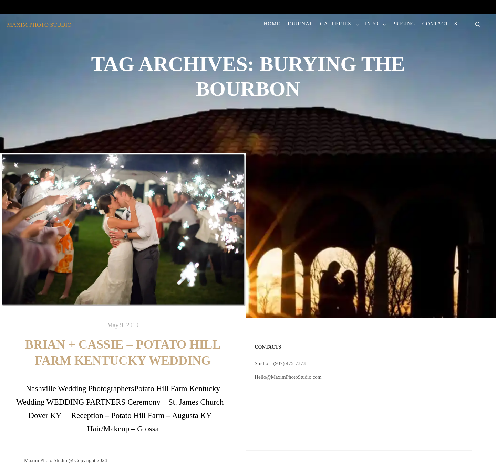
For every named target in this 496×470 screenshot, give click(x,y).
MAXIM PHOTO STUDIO (39, 25)
